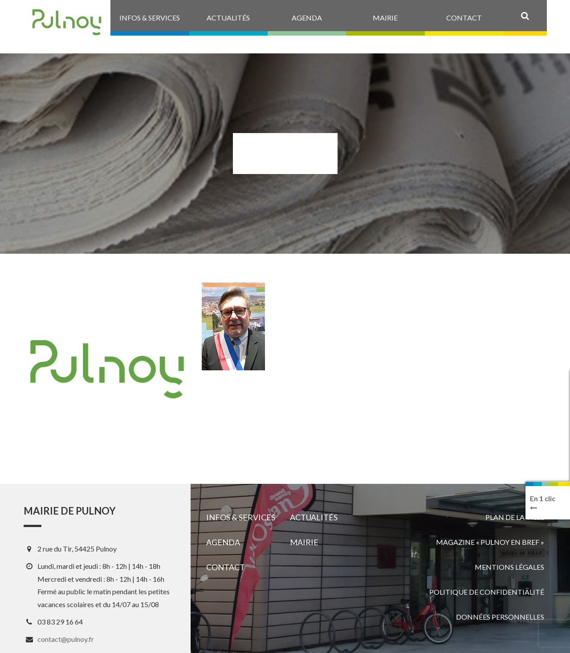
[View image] (233, 326)
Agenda (223, 542)
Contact (225, 567)
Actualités (314, 517)
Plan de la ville (514, 517)
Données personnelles (500, 616)
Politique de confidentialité (486, 592)
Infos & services (240, 517)
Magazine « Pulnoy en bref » (490, 542)
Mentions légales (509, 567)
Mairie (304, 542)
